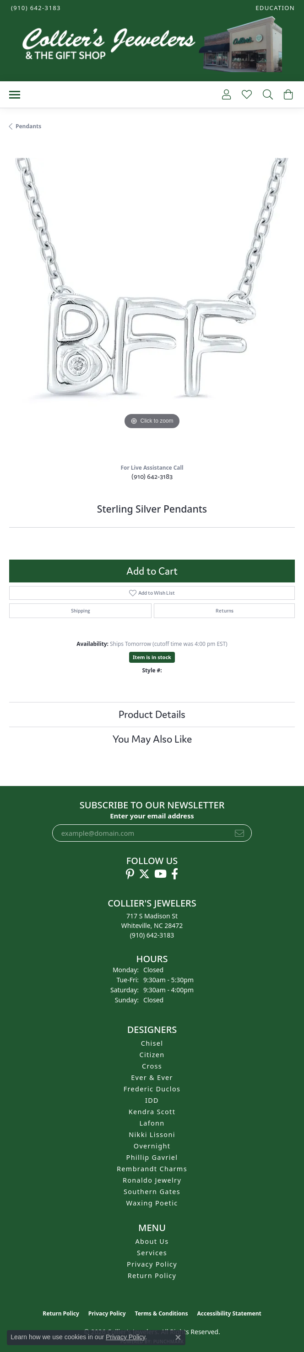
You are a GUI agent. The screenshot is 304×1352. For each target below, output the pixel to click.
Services (152, 1252)
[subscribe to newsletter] (239, 833)
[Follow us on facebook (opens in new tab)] (174, 874)
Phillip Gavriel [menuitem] (152, 1157)
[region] (152, 300)
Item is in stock (152, 657)
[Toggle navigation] (14, 95)
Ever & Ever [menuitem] (152, 1077)
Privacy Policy (152, 1264)
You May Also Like (152, 739)
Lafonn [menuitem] (151, 1123)
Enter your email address (152, 815)
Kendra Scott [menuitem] (152, 1111)
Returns (224, 611)
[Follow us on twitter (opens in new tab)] (144, 874)
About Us (152, 1241)
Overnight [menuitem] (152, 1146)
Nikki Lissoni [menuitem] (152, 1134)
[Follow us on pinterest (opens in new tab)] (130, 874)
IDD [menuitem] (152, 1100)
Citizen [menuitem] (151, 1054)
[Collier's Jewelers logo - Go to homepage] (152, 46)
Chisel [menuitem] (152, 1043)
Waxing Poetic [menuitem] (152, 1203)
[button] (274, 8)
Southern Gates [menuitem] (152, 1191)
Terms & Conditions (161, 1313)
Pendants (28, 126)
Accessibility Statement (229, 1313)
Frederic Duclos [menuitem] (152, 1089)
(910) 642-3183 (152, 476)
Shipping (80, 611)
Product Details (152, 714)
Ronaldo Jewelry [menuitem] (152, 1180)
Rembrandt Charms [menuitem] (152, 1168)
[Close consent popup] (178, 1337)
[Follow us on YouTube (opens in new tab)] (160, 874)
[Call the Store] (152, 935)
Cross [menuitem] (152, 1066)
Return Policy (152, 1275)
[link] (35, 8)
